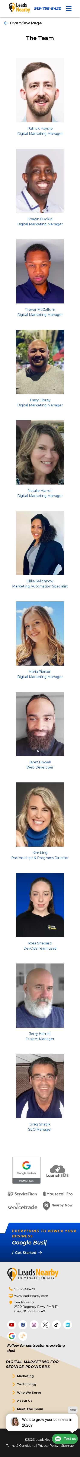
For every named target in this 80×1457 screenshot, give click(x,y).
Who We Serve (29, 1393)
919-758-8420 (47, 8)
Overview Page (23, 23)
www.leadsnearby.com (31, 1296)
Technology (26, 1384)
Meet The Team (30, 1409)
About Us (24, 1401)
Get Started (26, 1417)
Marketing (25, 1376)
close (73, 1415)
